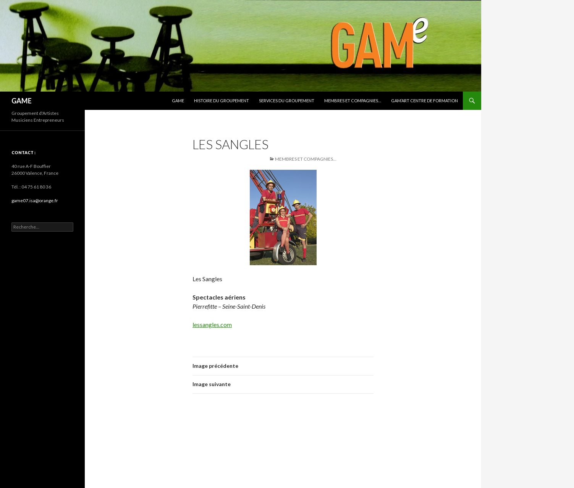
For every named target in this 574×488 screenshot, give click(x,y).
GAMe (178, 100)
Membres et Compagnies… (352, 100)
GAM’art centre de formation (424, 100)
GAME (21, 101)
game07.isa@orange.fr (34, 200)
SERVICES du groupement (286, 100)
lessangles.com (212, 324)
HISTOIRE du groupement (221, 100)
